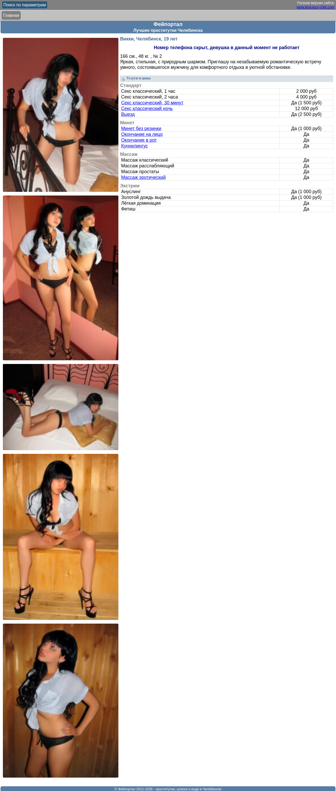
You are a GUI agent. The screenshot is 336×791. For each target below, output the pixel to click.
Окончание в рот (139, 140)
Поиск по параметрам (24, 5)
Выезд (128, 114)
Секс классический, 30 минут (152, 102)
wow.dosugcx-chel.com (315, 7)
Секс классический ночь (147, 108)
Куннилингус (134, 145)
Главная (11, 15)
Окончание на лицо (141, 134)
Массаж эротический (143, 177)
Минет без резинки (141, 128)
